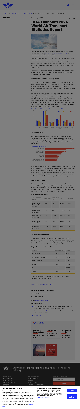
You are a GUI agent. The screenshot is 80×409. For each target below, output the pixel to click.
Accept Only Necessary (72, 397)
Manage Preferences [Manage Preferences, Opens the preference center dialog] (72, 404)
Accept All (71, 391)
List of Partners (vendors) (43, 397)
